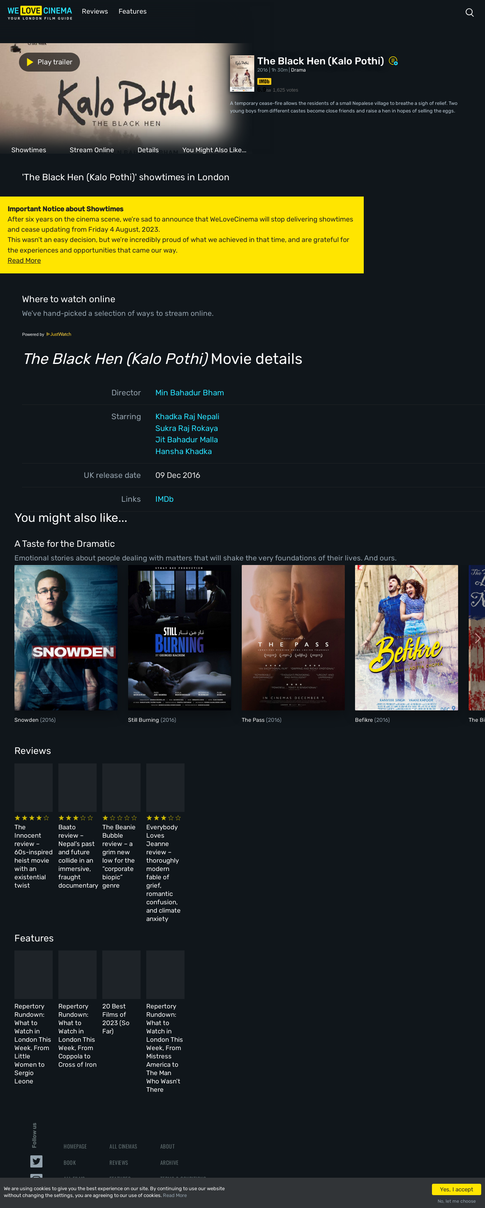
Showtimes (28, 149)
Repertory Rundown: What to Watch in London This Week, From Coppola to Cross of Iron (166, 964)
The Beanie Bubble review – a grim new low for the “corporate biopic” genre (272, 839)
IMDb (164, 498)
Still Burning (144, 719)
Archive (169, 1062)
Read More (175, 1195)
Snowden (27, 719)
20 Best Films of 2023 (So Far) (274, 956)
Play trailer (33, 61)
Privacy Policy (178, 1094)
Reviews (93, 10)
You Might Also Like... (214, 149)
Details (148, 149)
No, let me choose (457, 1201)
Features (130, 10)
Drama (298, 69)
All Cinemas (124, 1045)
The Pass (254, 719)
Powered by (46, 333)
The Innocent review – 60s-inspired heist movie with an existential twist (56, 839)
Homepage (75, 1045)
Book (70, 1062)
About (167, 1045)
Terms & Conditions (183, 1078)
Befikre (364, 719)
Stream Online (92, 149)
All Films (74, 1078)
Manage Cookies (179, 1111)
